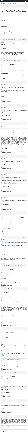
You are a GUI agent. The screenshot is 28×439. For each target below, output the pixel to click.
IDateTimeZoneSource (4, 25)
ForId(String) (7, 43)
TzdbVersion (13, 183)
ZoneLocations (12, 245)
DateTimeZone (4, 298)
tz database (4, 14)
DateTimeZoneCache (17, 309)
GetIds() (18, 90)
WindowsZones (3, 201)
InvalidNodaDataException (3, 354)
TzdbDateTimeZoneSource (12, 3)
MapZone (8, 206)
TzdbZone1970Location (6, 242)
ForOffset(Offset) (22, 44)
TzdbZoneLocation (6, 270)
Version (18, 183)
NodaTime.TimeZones (4, 3)
